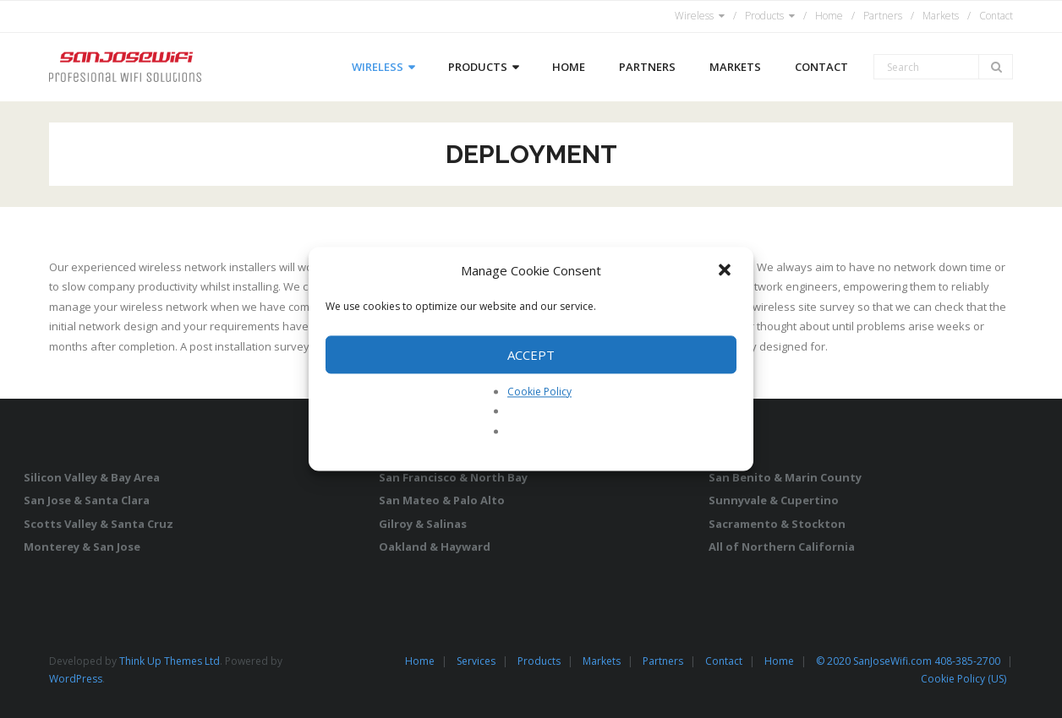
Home (829, 15)
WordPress (75, 679)
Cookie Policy (539, 391)
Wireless (694, 15)
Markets (940, 15)
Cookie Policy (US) (963, 679)
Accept (531, 354)
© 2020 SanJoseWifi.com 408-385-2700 (908, 661)
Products (764, 15)
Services (476, 661)
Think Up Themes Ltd (169, 661)
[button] (726, 271)
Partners (882, 15)
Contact (996, 15)
